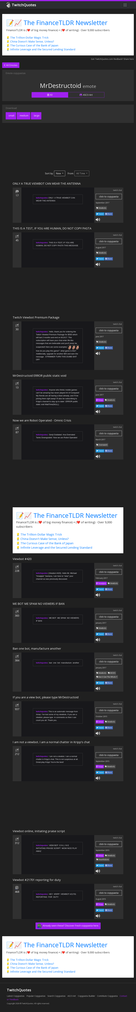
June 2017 (100, 336)
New (58, 173)
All (49, 94)
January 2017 (101, 623)
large (36, 115)
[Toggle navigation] (125, 5)
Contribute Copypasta (107, 996)
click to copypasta (108, 196)
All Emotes (10, 65)
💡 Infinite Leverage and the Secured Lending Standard (40, 49)
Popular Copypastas (36, 996)
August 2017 (101, 247)
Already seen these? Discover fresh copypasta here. (68, 926)
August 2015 (101, 899)
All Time (81, 173)
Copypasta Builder (86, 996)
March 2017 (100, 439)
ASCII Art (86, 94)
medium (23, 115)
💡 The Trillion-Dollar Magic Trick (27, 37)
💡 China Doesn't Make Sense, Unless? (30, 41)
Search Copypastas (56, 996)
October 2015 (101, 716)
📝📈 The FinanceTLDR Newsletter (56, 22)
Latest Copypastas (15, 996)
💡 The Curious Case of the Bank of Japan (32, 45)
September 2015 (102, 761)
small (11, 115)
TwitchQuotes (21, 5)
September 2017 (102, 202)
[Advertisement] (68, 146)
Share (108, 214)
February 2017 (102, 578)
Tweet (100, 214)
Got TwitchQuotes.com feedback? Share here (112, 59)
